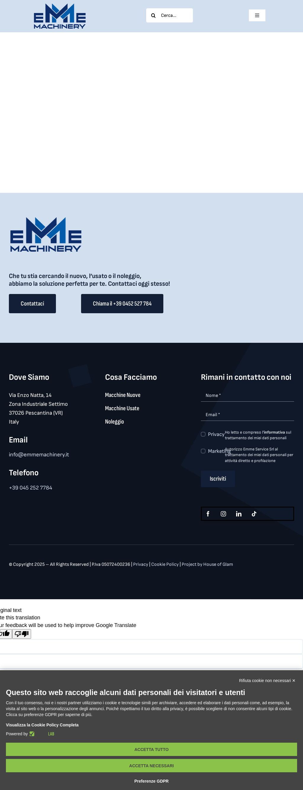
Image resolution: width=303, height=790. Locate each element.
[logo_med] (60, 5)
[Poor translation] (21, 634)
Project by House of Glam (207, 564)
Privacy (216, 434)
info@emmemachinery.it (39, 454)
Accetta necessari (151, 765)
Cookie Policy (165, 564)
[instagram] (223, 514)
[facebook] (208, 514)
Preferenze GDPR (151, 781)
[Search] (153, 15)
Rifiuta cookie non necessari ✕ (267, 680)
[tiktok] (254, 514)
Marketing (219, 451)
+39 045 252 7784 (30, 487)
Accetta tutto (151, 749)
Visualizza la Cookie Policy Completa (42, 725)
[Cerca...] (169, 15)
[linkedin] (239, 514)
